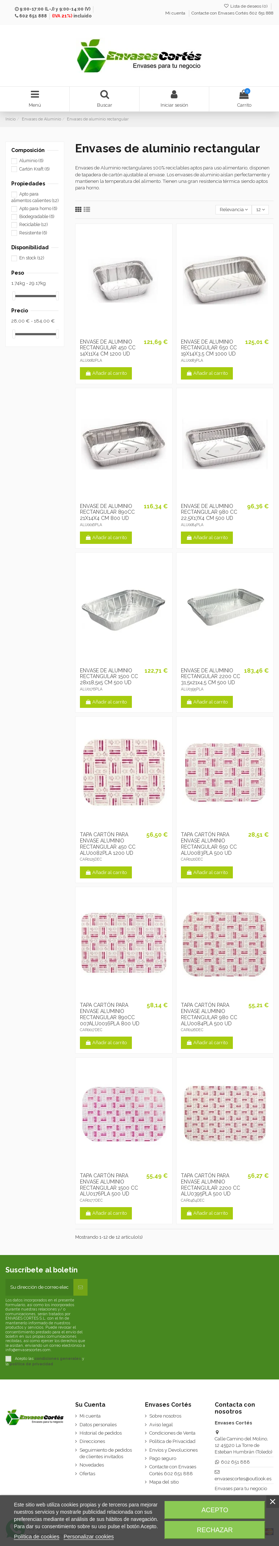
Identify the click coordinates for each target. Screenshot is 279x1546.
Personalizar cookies (89, 1536)
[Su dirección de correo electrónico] (39, 1287)
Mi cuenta (175, 13)
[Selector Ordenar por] (233, 210)
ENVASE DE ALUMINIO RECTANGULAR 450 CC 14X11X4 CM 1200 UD (108, 348)
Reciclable (33, 224)
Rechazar (215, 1530)
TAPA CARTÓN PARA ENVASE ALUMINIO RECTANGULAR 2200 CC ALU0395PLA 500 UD (210, 1185)
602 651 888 (33, 16)
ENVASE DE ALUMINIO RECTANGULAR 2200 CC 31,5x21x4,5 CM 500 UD (210, 677)
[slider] (13, 295)
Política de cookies (36, 1536)
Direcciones (92, 1441)
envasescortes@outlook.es (243, 1478)
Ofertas (87, 1473)
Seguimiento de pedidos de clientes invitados (106, 1453)
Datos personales (98, 1424)
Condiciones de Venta (172, 1433)
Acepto (215, 1510)
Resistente (33, 232)
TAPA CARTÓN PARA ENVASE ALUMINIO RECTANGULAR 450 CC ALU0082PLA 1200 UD (108, 844)
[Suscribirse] (80, 1287)
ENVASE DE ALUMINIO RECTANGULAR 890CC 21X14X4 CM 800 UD (107, 512)
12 (260, 209)
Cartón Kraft (34, 169)
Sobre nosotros (165, 1416)
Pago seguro (162, 1458)
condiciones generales (58, 1358)
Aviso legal (161, 1424)
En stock (31, 258)
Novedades (92, 1465)
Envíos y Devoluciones (173, 1450)
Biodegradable (36, 216)
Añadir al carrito (106, 373)
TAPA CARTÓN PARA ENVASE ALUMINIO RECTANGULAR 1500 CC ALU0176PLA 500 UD (109, 1185)
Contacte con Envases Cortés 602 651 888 (232, 13)
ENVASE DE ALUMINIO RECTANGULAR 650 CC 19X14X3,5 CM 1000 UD (209, 348)
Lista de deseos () (246, 6)
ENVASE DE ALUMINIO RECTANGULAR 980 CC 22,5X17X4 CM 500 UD (209, 512)
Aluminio (31, 160)
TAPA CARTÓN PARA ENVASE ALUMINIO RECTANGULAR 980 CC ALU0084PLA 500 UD (209, 1014)
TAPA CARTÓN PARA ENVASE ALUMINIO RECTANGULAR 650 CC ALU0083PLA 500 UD (209, 844)
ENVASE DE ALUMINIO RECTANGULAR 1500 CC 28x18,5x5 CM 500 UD (109, 677)
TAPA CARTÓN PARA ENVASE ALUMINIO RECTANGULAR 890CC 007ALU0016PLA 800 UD (110, 1014)
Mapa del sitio (164, 1482)
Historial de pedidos (101, 1433)
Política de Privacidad (172, 1441)
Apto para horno (38, 208)
